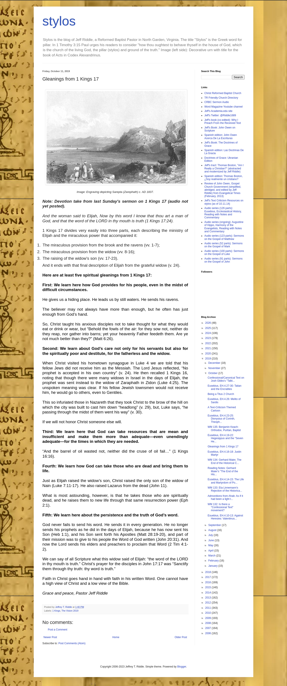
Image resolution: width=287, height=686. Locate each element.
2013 (208, 597)
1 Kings (56, 610)
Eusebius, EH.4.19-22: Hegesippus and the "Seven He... (225, 438)
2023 (208, 338)
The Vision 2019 (70, 610)
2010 (208, 612)
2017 (208, 577)
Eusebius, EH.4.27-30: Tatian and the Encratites (224, 387)
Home (115, 637)
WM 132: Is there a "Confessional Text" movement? (220, 507)
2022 (208, 343)
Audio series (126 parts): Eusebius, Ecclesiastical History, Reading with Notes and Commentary (223, 213)
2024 (208, 333)
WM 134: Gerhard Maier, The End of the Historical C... (224, 461)
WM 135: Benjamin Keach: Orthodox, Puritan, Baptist (224, 428)
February (213, 560)
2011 (208, 607)
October (213, 373)
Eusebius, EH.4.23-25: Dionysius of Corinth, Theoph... (221, 418)
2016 (208, 582)
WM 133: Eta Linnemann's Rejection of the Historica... (225, 489)
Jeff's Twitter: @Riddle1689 (220, 115)
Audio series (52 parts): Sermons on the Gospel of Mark (223, 245)
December (214, 362)
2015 (208, 587)
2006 (208, 633)
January (213, 565)
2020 (208, 353)
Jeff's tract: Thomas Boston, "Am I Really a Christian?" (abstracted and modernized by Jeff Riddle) (224, 168)
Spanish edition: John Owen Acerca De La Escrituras (220, 136)
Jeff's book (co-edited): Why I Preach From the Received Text (222, 121)
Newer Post (50, 637)
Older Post (181, 637)
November (214, 368)
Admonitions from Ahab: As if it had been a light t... (225, 497)
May (211, 545)
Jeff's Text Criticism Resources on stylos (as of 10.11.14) (223, 202)
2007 (208, 628)
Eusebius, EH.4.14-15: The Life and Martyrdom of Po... (226, 481)
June (211, 540)
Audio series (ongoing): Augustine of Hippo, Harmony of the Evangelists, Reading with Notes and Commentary (223, 227)
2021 (208, 348)
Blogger (181, 666)
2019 (208, 358)
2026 (208, 322)
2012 (208, 602)
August (212, 530)
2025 (208, 328)
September (215, 525)
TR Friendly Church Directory (221, 97)
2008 (208, 623)
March (212, 555)
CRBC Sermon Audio (216, 102)
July (211, 535)
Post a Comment (57, 629)
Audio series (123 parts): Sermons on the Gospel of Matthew (224, 237)
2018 (208, 572)
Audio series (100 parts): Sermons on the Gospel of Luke (224, 252)
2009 (208, 618)
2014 (208, 592)
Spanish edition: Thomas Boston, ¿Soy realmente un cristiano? (223, 178)
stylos (59, 21)
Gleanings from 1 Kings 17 (223, 446)
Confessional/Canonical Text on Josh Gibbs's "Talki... (226, 379)
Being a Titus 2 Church (221, 394)
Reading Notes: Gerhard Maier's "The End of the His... (223, 471)
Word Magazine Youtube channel (223, 106)
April (211, 550)
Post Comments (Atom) (71, 643)
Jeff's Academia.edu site (218, 111)
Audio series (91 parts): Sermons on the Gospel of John (223, 260)
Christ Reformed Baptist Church (222, 93)
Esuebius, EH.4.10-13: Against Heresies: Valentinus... (225, 517)
